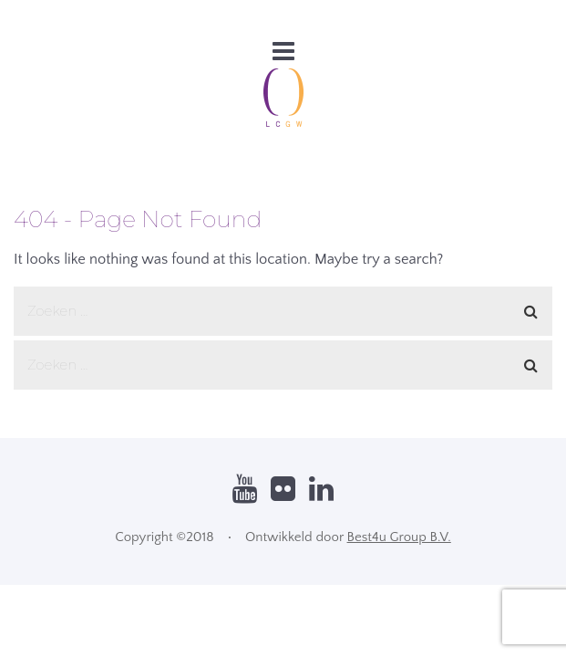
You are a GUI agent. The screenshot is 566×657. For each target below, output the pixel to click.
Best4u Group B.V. (399, 537)
